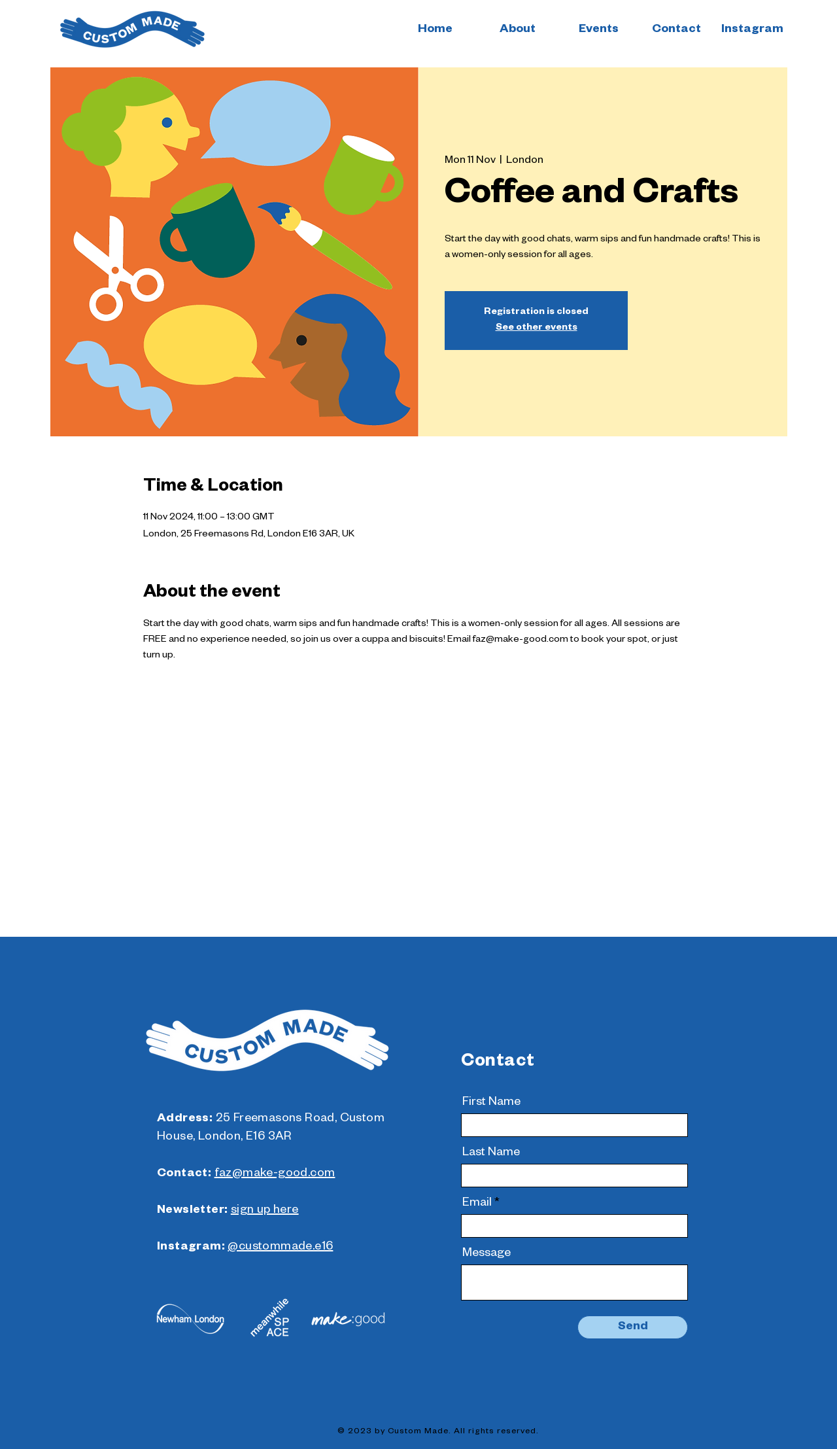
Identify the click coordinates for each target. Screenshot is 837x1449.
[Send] (632, 1327)
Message (486, 1254)
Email (477, 1203)
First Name (491, 1102)
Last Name (491, 1153)
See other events (536, 328)
